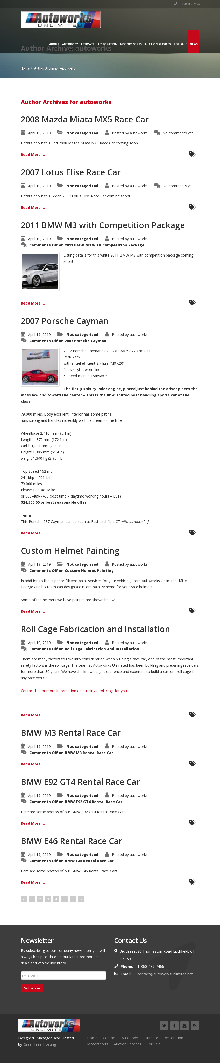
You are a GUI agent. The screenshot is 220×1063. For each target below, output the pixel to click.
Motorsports (131, 44)
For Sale (180, 44)
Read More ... (33, 154)
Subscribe (32, 988)
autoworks (139, 132)
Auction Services (158, 44)
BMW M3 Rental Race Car (71, 732)
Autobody (70, 44)
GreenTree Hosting (40, 1044)
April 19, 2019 (39, 132)
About (54, 44)
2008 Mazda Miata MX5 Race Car (85, 119)
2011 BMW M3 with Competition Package (103, 225)
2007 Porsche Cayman (65, 320)
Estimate (87, 44)
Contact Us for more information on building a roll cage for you (74, 690)
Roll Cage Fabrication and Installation (95, 628)
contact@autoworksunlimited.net (165, 973)
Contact (109, 1037)
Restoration (107, 44)
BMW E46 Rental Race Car (71, 840)
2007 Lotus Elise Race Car (71, 172)
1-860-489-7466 (187, 4)
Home (92, 1037)
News (194, 44)
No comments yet (177, 132)
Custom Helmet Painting (70, 550)
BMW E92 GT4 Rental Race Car (80, 781)
